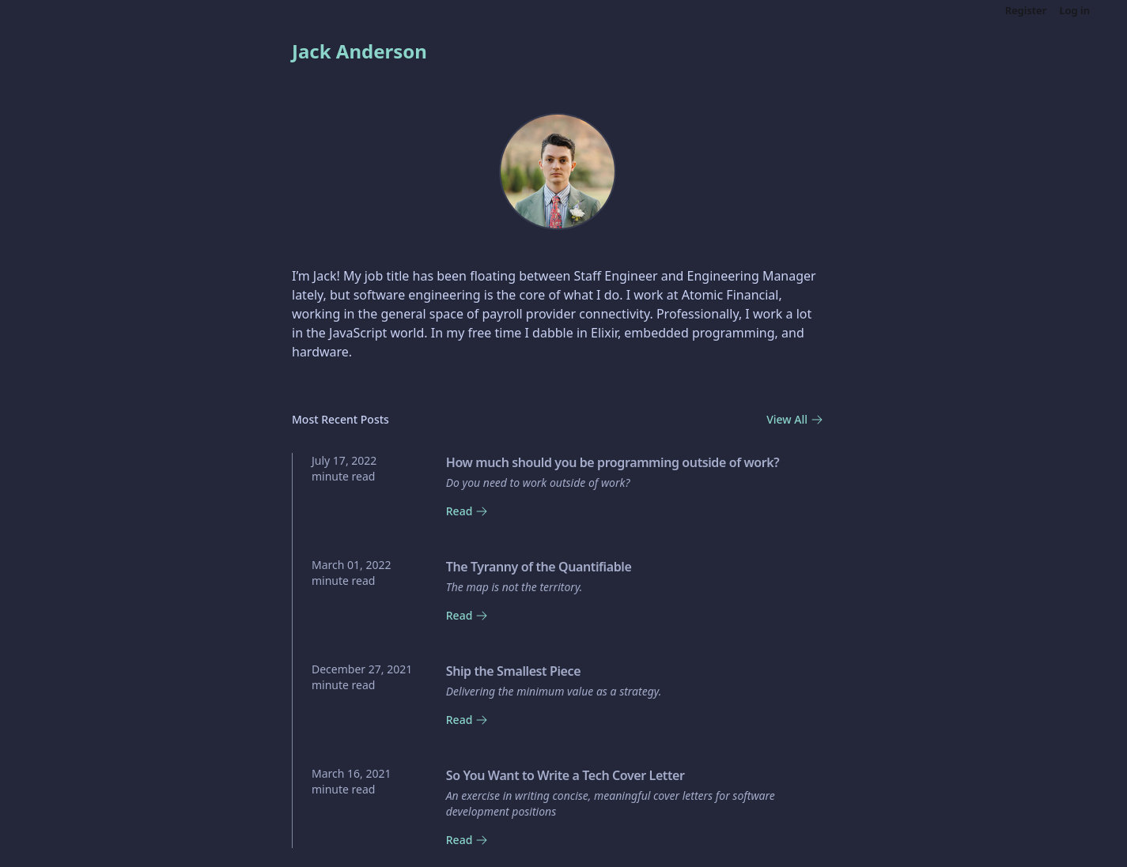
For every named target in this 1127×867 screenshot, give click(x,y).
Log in (1074, 10)
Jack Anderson (359, 51)
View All (794, 419)
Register (1026, 10)
